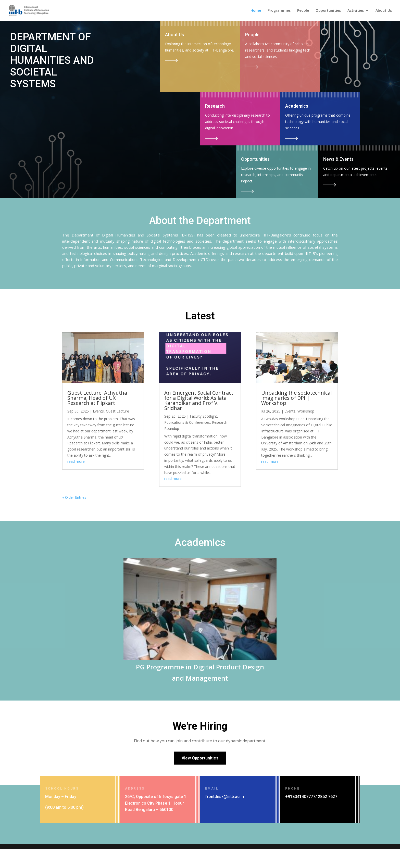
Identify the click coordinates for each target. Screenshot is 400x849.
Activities (355, 11)
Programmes (279, 11)
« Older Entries (74, 497)
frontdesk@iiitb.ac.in (224, 796)
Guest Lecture (117, 411)
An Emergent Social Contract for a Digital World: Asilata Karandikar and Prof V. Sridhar (198, 400)
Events (98, 411)
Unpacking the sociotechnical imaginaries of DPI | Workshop (296, 397)
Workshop (305, 411)
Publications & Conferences (187, 422)
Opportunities (328, 11)
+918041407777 (300, 796)
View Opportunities (200, 758)
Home (256, 11)
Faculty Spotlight (203, 416)
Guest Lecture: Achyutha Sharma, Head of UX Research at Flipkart (97, 397)
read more (76, 461)
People (303, 11)
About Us (384, 11)
